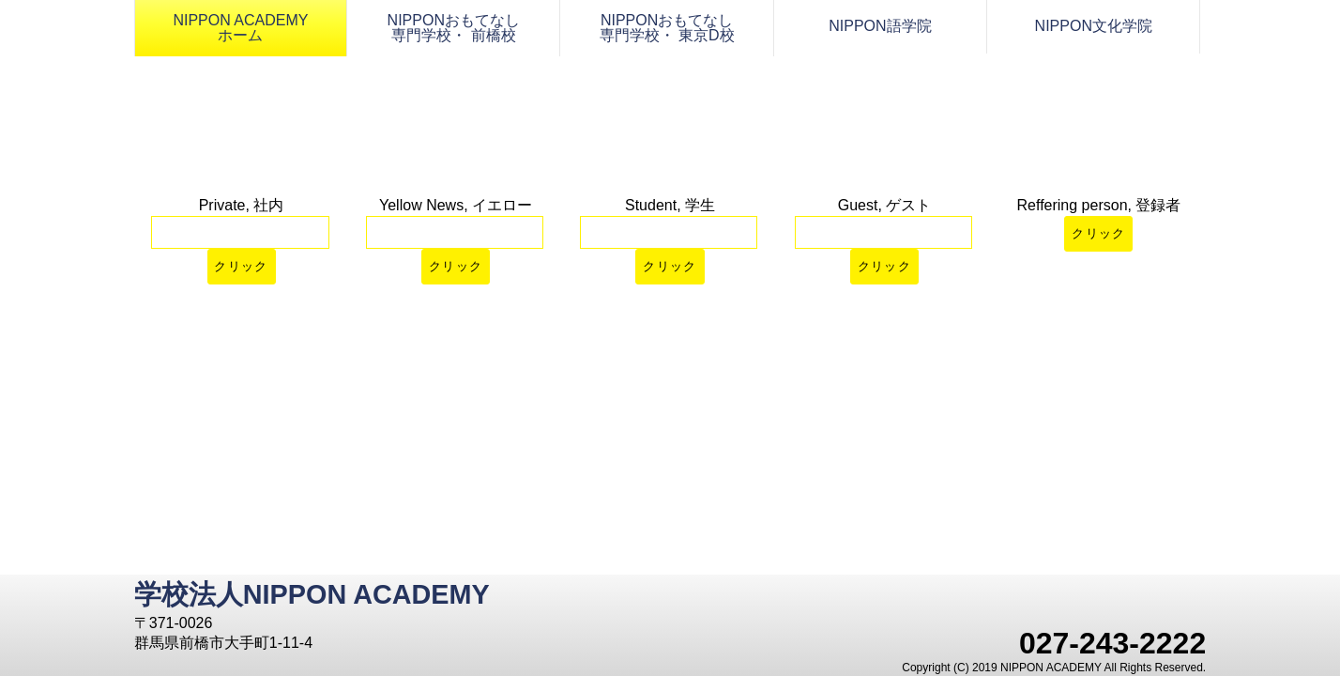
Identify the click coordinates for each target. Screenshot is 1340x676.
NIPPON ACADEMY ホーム (240, 27)
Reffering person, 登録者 (1099, 205)
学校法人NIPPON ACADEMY (312, 594)
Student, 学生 (670, 205)
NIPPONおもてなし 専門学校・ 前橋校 (454, 27)
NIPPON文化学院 (1093, 26)
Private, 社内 (241, 205)
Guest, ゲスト (885, 205)
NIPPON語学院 (880, 26)
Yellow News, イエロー (455, 205)
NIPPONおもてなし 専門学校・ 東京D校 (667, 27)
